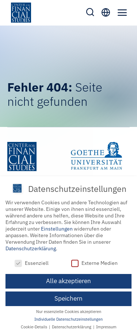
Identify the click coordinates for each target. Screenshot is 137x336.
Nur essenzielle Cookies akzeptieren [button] (68, 311)
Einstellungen (57, 228)
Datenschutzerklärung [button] (72, 326)
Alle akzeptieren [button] (68, 280)
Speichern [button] (68, 298)
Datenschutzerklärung (30, 247)
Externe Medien (94, 262)
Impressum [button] (106, 326)
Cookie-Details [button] (34, 326)
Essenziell (32, 262)
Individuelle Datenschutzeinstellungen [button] (68, 318)
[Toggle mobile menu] (122, 12)
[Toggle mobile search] (90, 12)
